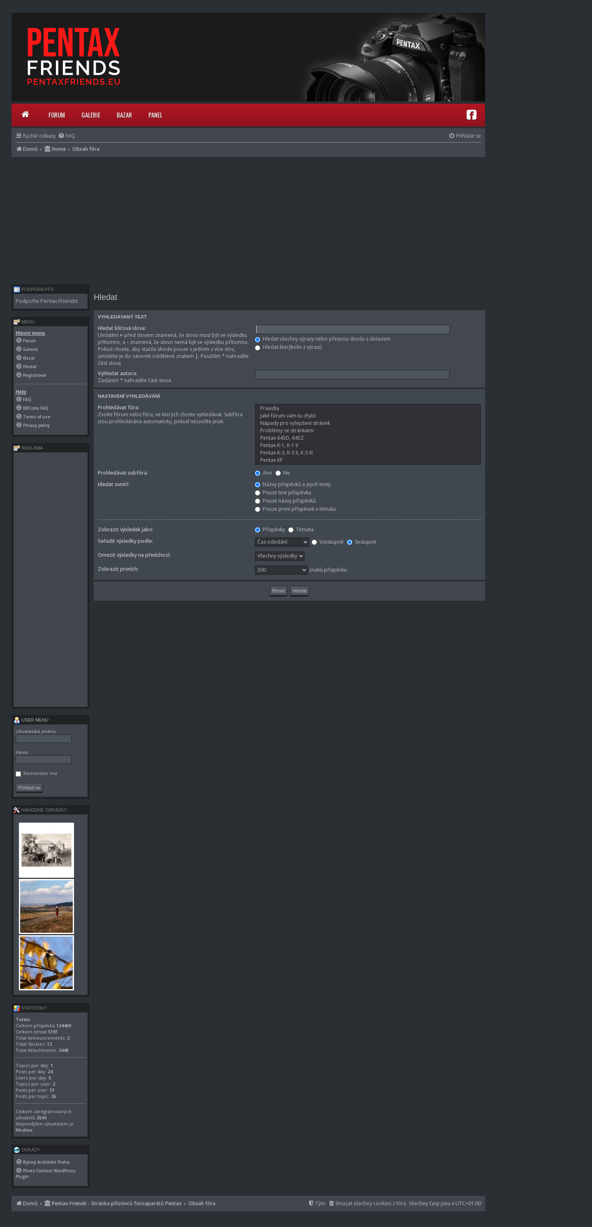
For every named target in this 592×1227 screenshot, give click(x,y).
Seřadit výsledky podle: (125, 540)
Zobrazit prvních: (118, 568)
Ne (282, 472)
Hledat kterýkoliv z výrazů (288, 347)
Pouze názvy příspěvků (285, 500)
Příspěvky (270, 529)
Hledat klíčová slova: (122, 328)
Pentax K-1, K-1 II (368, 445)
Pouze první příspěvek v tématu (295, 508)
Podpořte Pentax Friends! (47, 301)
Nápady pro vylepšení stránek (368, 423)
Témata (301, 529)
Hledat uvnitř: (114, 484)
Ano (263, 472)
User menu (31, 719)
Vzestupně (328, 541)
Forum (57, 114)
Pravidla (368, 408)
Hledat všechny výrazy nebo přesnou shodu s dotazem (323, 338)
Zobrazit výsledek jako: (125, 529)
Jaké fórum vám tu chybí (368, 416)
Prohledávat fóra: (118, 407)
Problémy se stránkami (368, 430)
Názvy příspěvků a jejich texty (293, 484)
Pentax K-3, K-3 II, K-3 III (368, 453)
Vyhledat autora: (117, 373)
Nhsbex (24, 1130)
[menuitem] (66, 135)
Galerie (90, 114)
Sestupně (361, 541)
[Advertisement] (248, 218)
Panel (155, 114)
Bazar (124, 114)
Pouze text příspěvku (283, 492)
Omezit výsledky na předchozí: (134, 554)
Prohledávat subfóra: (123, 472)
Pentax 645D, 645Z (368, 438)
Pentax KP (368, 460)
